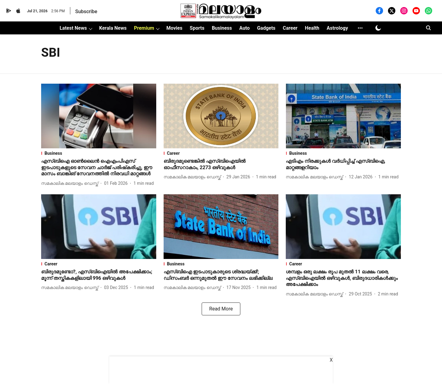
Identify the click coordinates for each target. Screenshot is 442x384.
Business (222, 28)
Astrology (337, 28)
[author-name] (71, 183)
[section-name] (98, 153)
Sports (197, 28)
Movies (174, 28)
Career (290, 28)
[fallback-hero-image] (98, 116)
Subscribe (86, 11)
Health (312, 28)
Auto (244, 28)
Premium (144, 28)
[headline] (98, 167)
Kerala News (112, 28)
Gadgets (266, 28)
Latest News (73, 28)
